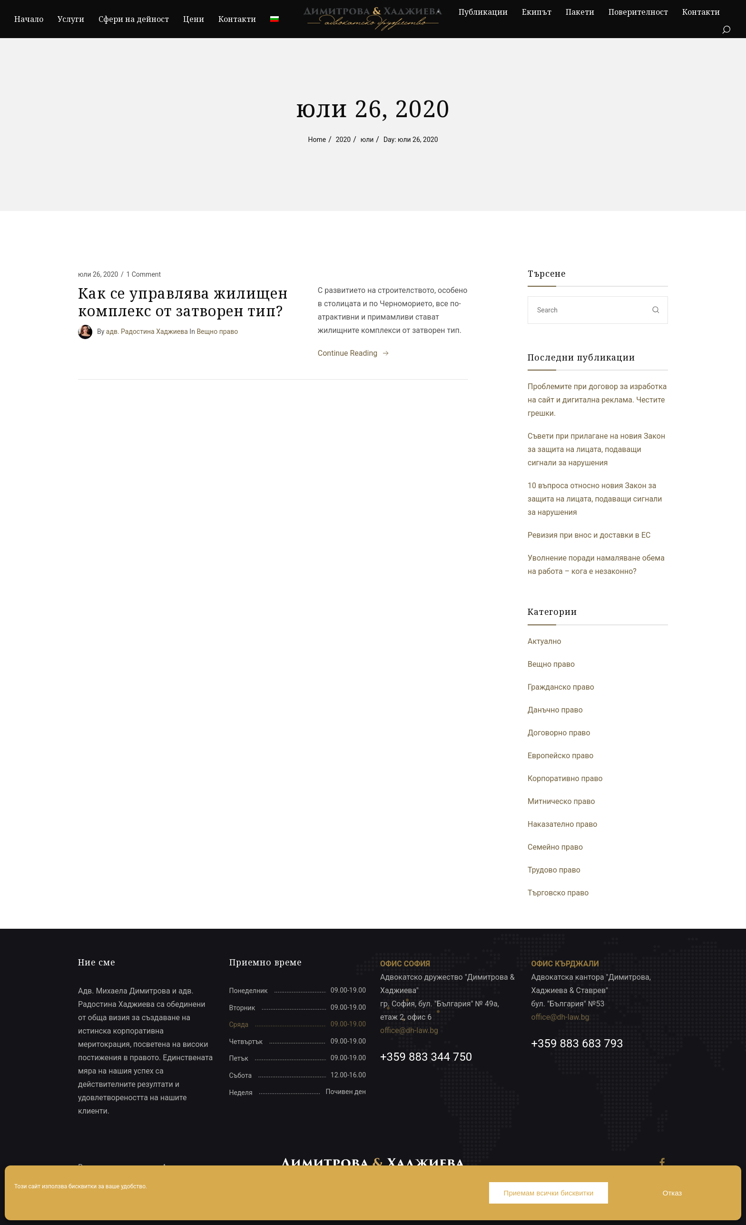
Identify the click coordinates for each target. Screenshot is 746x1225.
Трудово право (554, 869)
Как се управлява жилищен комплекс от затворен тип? (183, 302)
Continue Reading (354, 354)
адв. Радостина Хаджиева (147, 331)
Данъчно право (555, 709)
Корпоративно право (565, 778)
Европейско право (560, 755)
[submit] (656, 309)
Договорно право (559, 732)
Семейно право (555, 847)
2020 (343, 139)
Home (317, 139)
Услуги (71, 19)
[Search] (726, 30)
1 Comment (143, 274)
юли (367, 139)
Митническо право (561, 801)
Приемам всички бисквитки (549, 1193)
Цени (193, 19)
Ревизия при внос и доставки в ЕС (589, 535)
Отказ (672, 1193)
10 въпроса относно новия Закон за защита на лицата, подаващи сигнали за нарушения (595, 499)
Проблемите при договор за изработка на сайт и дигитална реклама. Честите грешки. (597, 400)
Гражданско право (561, 687)
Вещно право (217, 331)
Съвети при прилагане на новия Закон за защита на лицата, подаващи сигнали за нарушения (596, 449)
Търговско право (558, 892)
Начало (28, 19)
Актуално (544, 641)
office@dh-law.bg (409, 1030)
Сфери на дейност (133, 19)
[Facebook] (662, 1162)
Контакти (237, 19)
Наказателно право (563, 824)
